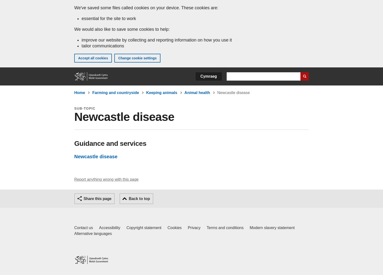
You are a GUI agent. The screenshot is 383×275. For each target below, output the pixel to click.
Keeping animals (161, 93)
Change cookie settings (137, 58)
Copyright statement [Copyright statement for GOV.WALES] (144, 228)
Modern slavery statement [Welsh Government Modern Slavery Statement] (272, 228)
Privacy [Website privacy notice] (194, 228)
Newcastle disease (95, 156)
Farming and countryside (115, 93)
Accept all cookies (93, 58)
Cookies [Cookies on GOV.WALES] (175, 228)
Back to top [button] (139, 199)
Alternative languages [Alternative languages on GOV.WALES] (93, 234)
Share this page (97, 199)
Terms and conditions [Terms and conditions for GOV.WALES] (225, 228)
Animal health (197, 93)
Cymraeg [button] (209, 76)
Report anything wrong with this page (106, 179)
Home (79, 93)
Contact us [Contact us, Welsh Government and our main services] (83, 228)
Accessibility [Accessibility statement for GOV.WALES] (109, 228)
